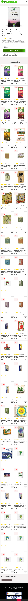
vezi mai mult (22, 44)
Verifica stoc (17, 50)
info (12, 83)
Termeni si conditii (7, 587)
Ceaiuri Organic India (7, 580)
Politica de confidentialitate (18, 587)
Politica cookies (13, 588)
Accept (18, 600)
